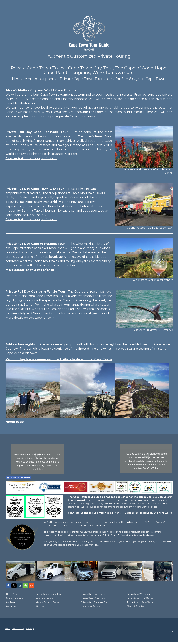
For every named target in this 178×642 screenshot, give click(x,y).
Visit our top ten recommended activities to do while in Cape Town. (59, 359)
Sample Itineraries (14, 598)
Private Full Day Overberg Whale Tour (35, 291)
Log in (170, 631)
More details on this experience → (30, 317)
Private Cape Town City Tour (140, 598)
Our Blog (10, 602)
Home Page (11, 594)
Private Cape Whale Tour (138, 594)
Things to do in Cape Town (140, 602)
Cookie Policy (18, 628)
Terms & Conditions (136, 606)
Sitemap (40, 606)
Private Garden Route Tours (49, 594)
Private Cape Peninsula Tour (94, 602)
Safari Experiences (45, 598)
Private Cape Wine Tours (93, 598)
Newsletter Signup (90, 606)
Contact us (11, 606)
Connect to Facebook (18, 477)
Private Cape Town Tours (93, 594)
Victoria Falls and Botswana (49, 602)
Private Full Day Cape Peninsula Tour (37, 132)
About (7, 628)
